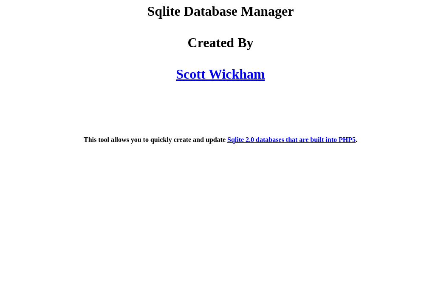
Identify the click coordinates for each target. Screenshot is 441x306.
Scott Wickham (220, 74)
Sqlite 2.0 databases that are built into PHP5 (291, 139)
